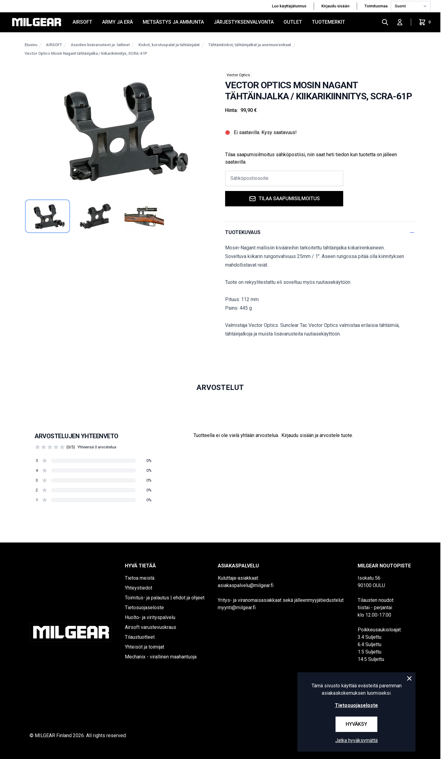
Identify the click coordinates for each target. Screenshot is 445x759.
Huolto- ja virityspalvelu (150, 617)
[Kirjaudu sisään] (400, 22)
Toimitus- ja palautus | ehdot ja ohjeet (165, 598)
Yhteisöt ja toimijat (144, 647)
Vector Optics (238, 75)
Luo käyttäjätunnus (289, 6)
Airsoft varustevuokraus (150, 627)
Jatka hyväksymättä (356, 740)
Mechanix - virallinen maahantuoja (161, 657)
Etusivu (31, 44)
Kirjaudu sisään (335, 6)
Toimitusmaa (376, 6)
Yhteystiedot (138, 588)
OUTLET (293, 22)
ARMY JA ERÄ (117, 22)
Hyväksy (356, 724)
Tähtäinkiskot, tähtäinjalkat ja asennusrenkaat (249, 44)
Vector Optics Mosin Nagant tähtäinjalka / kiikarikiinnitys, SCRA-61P (86, 53)
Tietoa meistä (139, 578)
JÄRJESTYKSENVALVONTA (244, 22)
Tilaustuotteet (140, 637)
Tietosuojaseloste (144, 607)
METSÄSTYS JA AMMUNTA (173, 22)
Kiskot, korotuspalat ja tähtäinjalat (169, 44)
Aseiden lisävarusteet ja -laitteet (100, 44)
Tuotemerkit (328, 22)
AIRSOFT (82, 22)
